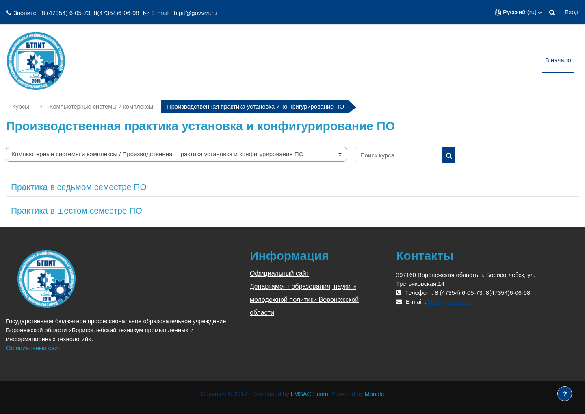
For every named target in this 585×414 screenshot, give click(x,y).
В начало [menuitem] (558, 60)
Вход (571, 12)
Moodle (376, 393)
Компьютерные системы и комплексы (103, 106)
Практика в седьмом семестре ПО (79, 187)
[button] (518, 12)
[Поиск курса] (399, 155)
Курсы (21, 106)
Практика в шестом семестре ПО (76, 210)
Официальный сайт (34, 347)
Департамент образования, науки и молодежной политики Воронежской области (304, 299)
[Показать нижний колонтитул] (564, 393)
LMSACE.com (310, 393)
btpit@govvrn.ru (195, 12)
